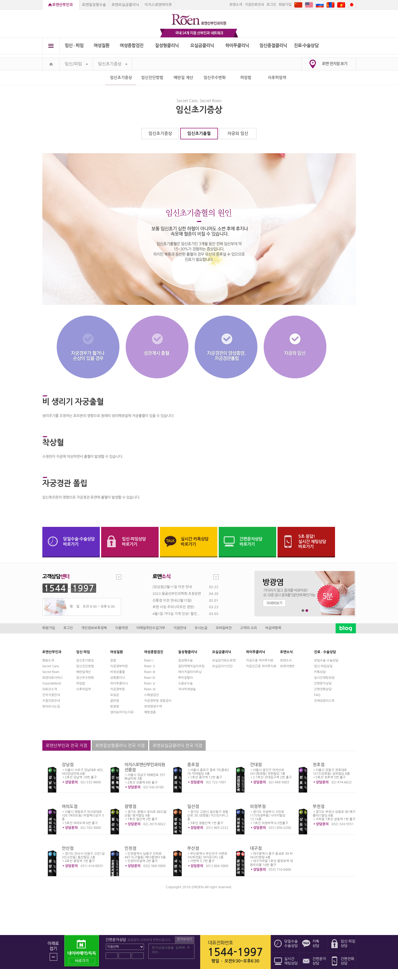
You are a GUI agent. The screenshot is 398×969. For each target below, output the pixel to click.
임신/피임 (76, 64)
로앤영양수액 (153, 706)
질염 (113, 660)
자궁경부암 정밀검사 (158, 700)
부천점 (319, 806)
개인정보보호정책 (94, 628)
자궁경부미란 (119, 666)
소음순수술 (185, 683)
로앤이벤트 (287, 666)
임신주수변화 (215, 77)
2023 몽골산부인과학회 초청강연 (177, 593)
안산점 (68, 848)
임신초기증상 (112, 64)
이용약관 (121, 628)
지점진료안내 (254, 4)
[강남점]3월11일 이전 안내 (172, 587)
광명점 (130, 806)
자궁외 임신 (237, 133)
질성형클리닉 (167, 45)
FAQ (317, 695)
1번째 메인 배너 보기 (303, 610)
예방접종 (150, 712)
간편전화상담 (323, 689)
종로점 (193, 765)
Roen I (148, 660)
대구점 (256, 848)
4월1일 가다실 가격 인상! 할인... (176, 613)
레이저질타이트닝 (190, 672)
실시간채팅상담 (324, 677)
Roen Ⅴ (150, 683)
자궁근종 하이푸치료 (260, 660)
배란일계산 (83, 672)
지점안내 (180, 628)
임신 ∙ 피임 (74, 45)
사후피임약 (277, 77)
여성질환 (101, 45)
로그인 (271, 4)
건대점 (256, 765)
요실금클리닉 (202, 45)
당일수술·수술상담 (326, 660)
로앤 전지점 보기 (334, 64)
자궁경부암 (117, 689)
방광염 (114, 706)
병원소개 (48, 660)
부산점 (193, 848)
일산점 (193, 806)
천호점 (319, 765)
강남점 (68, 765)
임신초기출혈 (199, 133)
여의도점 (70, 806)
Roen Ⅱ (150, 666)
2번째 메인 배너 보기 (306, 610)
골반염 (114, 700)
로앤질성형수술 (94, 5)
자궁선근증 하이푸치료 (261, 666)
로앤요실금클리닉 (125, 5)
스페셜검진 (151, 695)
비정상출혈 (117, 672)
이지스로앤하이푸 (158, 5)
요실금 (114, 695)
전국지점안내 (51, 695)
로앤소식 (286, 660)
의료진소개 (49, 689)
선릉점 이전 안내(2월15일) (172, 600)
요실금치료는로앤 (224, 660)
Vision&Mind (51, 683)
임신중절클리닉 (273, 45)
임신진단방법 (152, 77)
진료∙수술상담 (306, 45)
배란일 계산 (183, 77)
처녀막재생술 (187, 689)
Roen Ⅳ (150, 677)
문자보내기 (184, 939)
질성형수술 (185, 660)
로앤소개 (235, 4)
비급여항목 (273, 628)
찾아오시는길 (51, 706)
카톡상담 (320, 672)
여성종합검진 (131, 45)
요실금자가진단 (222, 666)
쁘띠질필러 (185, 677)
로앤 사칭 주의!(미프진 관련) (173, 607)
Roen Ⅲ (150, 672)
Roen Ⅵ (150, 689)
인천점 (130, 848)
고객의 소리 (248, 628)
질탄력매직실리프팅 (191, 666)
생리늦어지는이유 (122, 712)
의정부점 (258, 806)
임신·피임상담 (323, 666)
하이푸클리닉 (237, 45)
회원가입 (285, 4)
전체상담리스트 (324, 700)
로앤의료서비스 (52, 677)
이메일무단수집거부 (150, 628)
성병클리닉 (117, 677)
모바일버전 (224, 628)
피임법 (245, 77)
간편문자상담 (323, 683)
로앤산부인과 (62, 5)
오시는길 (201, 628)
